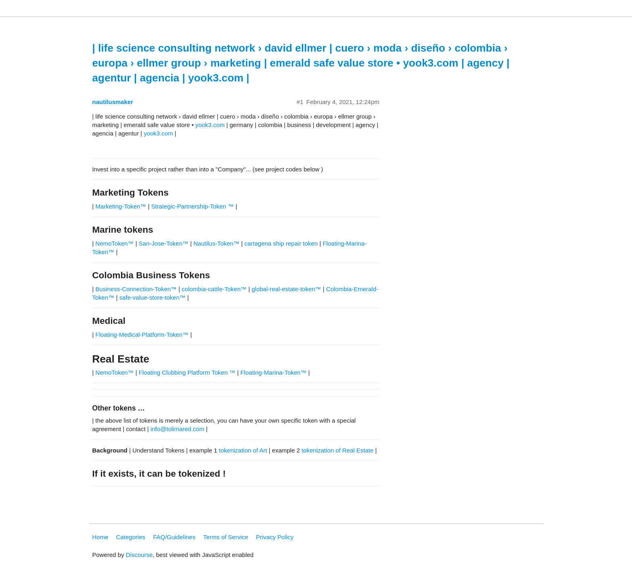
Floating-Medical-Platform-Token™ (142, 334)
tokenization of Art (243, 450)
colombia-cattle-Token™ (214, 289)
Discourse (139, 554)
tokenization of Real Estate (337, 450)
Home (100, 537)
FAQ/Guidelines (174, 537)
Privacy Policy (275, 537)
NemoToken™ (115, 243)
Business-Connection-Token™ (137, 289)
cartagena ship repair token (281, 243)
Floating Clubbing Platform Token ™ (187, 372)
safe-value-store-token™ (152, 297)
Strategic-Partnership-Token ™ (193, 206)
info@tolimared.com (177, 428)
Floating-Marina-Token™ (273, 372)
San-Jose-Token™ (163, 243)
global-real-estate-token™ (286, 289)
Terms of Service (225, 537)
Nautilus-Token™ (217, 243)
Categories (131, 537)
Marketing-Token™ (121, 206)
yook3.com (210, 124)
